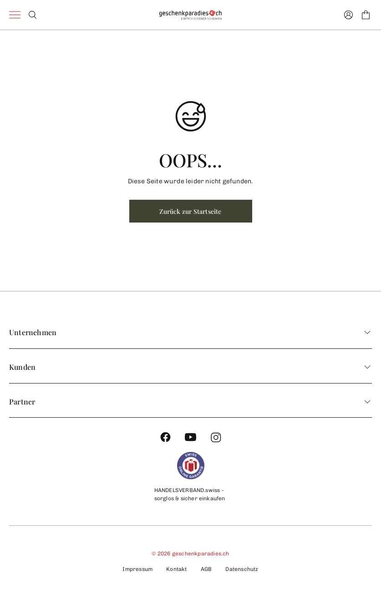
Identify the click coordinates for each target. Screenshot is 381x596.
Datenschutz (241, 569)
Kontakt (176, 569)
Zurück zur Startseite (190, 211)
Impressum (137, 569)
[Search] (32, 15)
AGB (206, 569)
